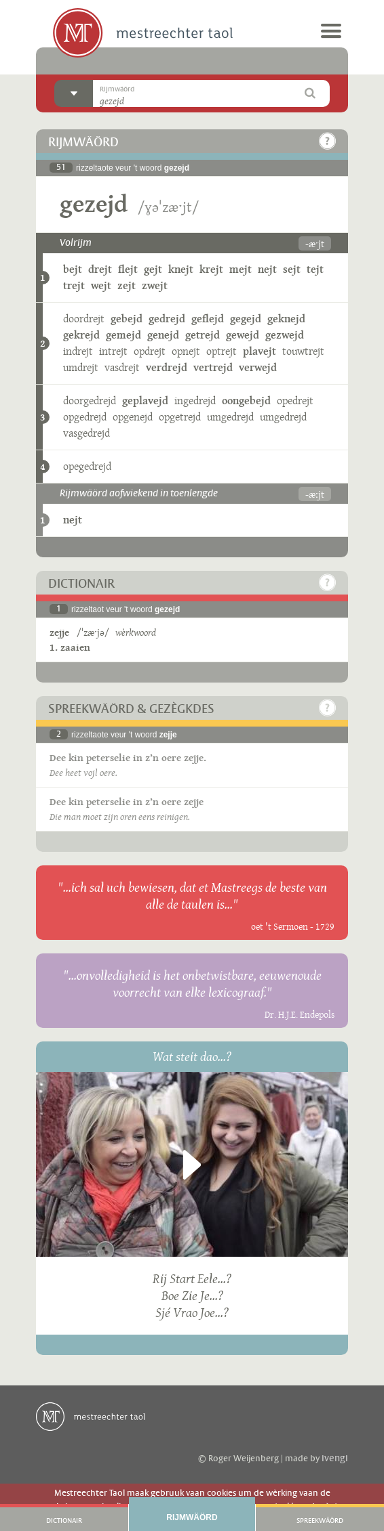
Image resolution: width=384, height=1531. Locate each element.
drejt (100, 269)
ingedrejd (195, 400)
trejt (74, 285)
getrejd (202, 335)
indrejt (78, 351)
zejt (126, 285)
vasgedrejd (86, 433)
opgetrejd (180, 417)
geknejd (286, 318)
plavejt (259, 351)
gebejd (126, 318)
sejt (292, 269)
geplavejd (145, 400)
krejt (211, 269)
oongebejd (246, 400)
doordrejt (83, 318)
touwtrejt (303, 351)
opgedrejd (85, 417)
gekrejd (81, 335)
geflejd (207, 318)
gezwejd (284, 335)
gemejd (123, 335)
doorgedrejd (89, 400)
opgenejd (133, 417)
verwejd (258, 367)
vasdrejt (122, 367)
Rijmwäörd (191, 1517)
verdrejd (166, 367)
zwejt (155, 285)
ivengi (335, 1458)
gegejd (245, 318)
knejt (180, 269)
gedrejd (167, 318)
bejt (72, 269)
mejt (240, 269)
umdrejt (80, 367)
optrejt (221, 351)
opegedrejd (87, 466)
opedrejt (295, 400)
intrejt (113, 351)
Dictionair (64, 1521)
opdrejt (150, 351)
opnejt (186, 351)
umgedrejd (230, 417)
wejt (101, 285)
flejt (128, 269)
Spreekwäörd (319, 1521)
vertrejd (213, 367)
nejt (267, 269)
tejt (315, 269)
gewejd (242, 335)
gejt (153, 269)
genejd (163, 335)
